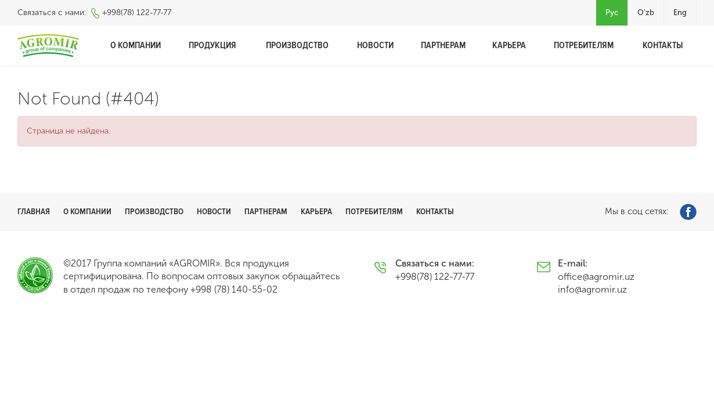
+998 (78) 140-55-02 (233, 289)
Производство (297, 45)
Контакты (663, 45)
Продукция (212, 45)
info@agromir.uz (592, 289)
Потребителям (584, 45)
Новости (375, 45)
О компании (135, 45)
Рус (611, 12)
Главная (33, 211)
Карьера (509, 45)
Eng (680, 12)
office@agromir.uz (596, 276)
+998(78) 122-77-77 (136, 12)
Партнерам (443, 45)
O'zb (645, 12)
